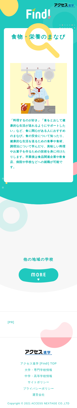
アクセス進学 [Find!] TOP (38, 363)
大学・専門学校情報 (38, 369)
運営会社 (38, 394)
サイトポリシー (38, 382)
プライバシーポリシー (38, 388)
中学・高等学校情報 (38, 376)
